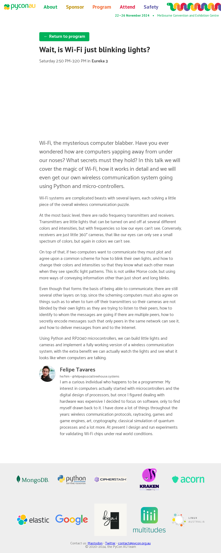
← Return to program (64, 36)
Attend (127, 6)
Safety (151, 6)
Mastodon (95, 543)
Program (102, 6)
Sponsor (75, 6)
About (50, 6)
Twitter (110, 543)
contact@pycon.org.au (134, 543)
